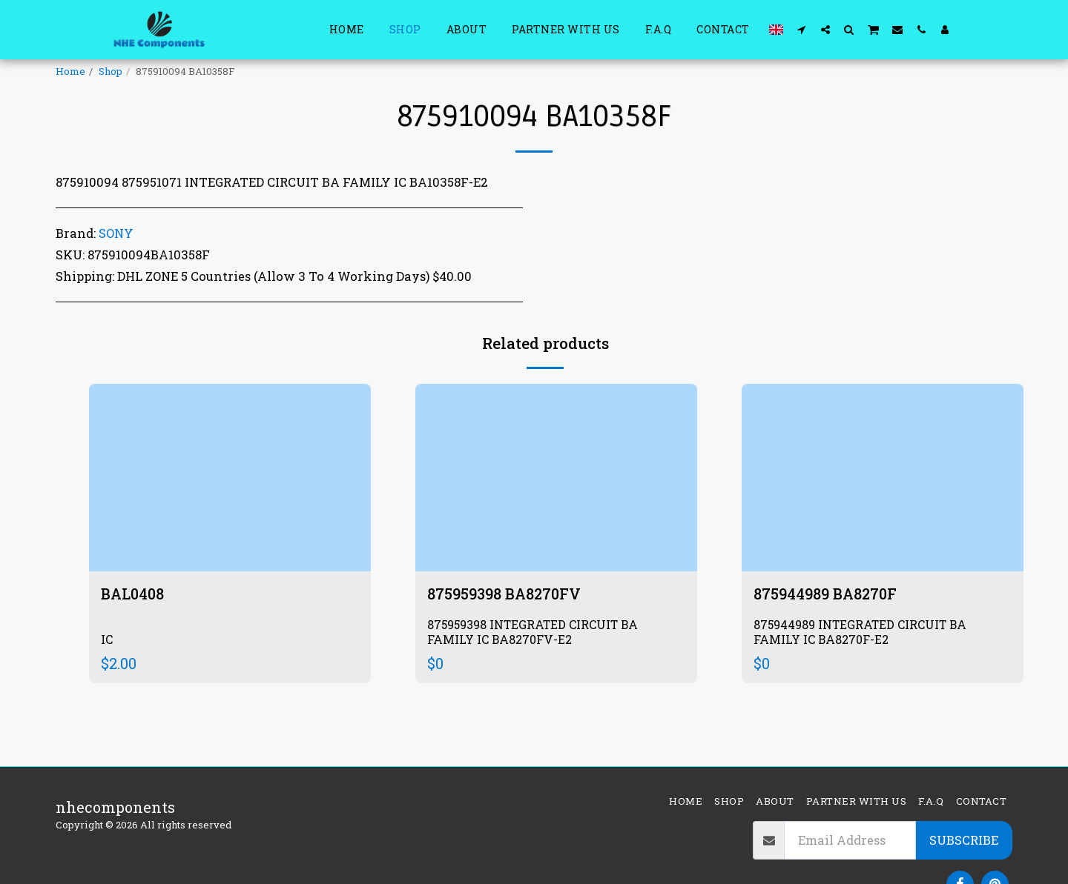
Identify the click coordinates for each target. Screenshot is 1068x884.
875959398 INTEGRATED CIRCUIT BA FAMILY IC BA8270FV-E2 (533, 632)
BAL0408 (132, 593)
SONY (116, 233)
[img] (230, 477)
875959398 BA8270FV (504, 593)
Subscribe (963, 840)
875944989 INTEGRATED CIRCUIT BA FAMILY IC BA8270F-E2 (861, 632)
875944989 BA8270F (825, 593)
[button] (802, 29)
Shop (110, 71)
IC (107, 638)
